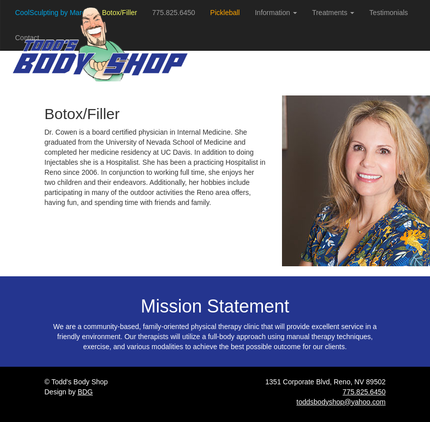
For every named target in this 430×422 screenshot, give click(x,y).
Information (276, 13)
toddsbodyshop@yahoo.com (341, 402)
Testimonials (388, 13)
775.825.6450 (364, 392)
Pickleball (225, 13)
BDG (85, 392)
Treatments (333, 13)
